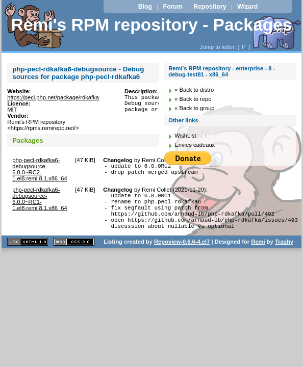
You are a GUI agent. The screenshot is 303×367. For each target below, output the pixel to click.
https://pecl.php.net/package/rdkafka (53, 97)
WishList (185, 136)
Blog (145, 6)
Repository (209, 6)
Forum (173, 6)
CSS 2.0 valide (74, 251)
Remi (258, 251)
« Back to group (194, 108)
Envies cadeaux (194, 145)
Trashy (284, 251)
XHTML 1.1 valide (27, 251)
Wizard (247, 6)
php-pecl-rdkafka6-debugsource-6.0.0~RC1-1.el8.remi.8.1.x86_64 (39, 199)
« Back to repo (192, 99)
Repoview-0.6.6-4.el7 (182, 251)
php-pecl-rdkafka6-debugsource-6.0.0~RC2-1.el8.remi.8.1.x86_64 (39, 169)
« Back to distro (194, 90)
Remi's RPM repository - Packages (151, 24)
